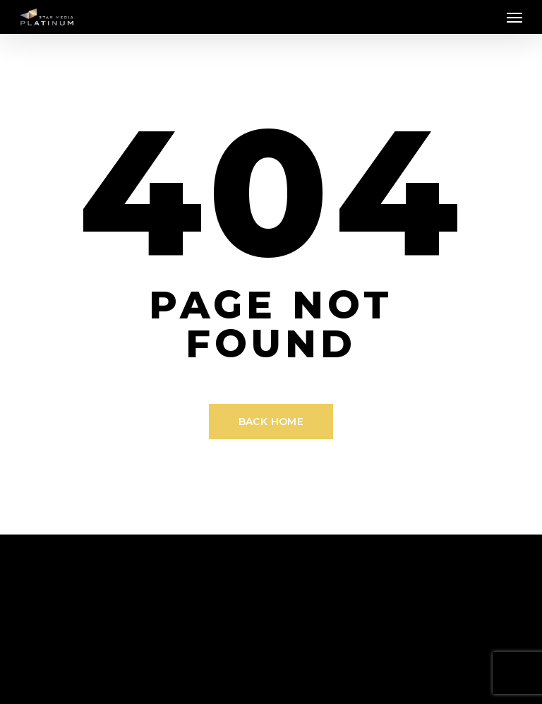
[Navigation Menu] (514, 17)
